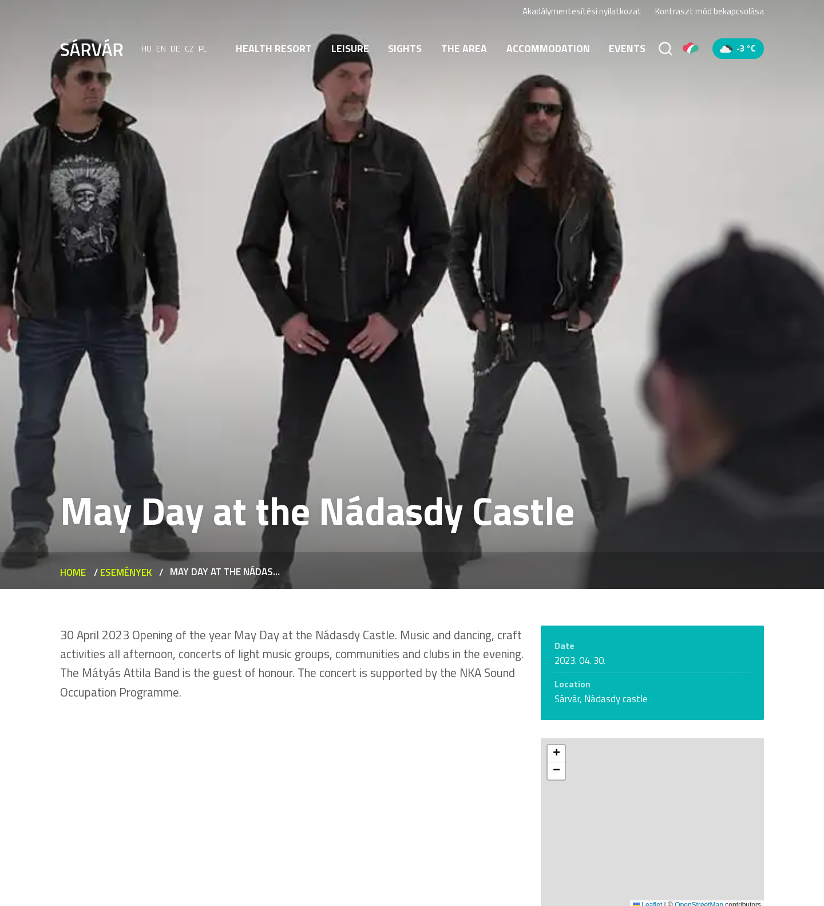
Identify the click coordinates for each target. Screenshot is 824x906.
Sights (405, 48)
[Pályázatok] (691, 49)
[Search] (665, 49)
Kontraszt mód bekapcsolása (709, 11)
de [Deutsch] (175, 48)
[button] (556, 753)
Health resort (274, 48)
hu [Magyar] (146, 48)
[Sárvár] (91, 47)
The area (464, 48)
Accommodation (548, 48)
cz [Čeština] (189, 48)
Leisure (350, 48)
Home (73, 572)
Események (126, 572)
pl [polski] (203, 48)
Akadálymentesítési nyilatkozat (581, 11)
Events (627, 48)
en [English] (161, 48)
